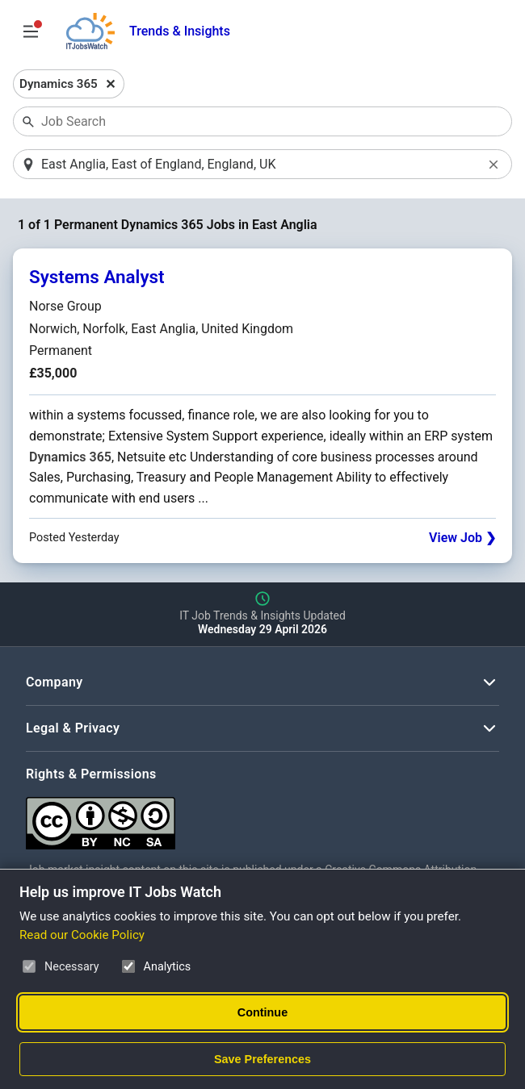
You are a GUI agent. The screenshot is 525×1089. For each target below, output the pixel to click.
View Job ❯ (462, 537)
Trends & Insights (179, 31)
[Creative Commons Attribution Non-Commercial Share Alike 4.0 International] (262, 816)
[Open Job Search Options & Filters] (30, 31)
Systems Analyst (97, 276)
